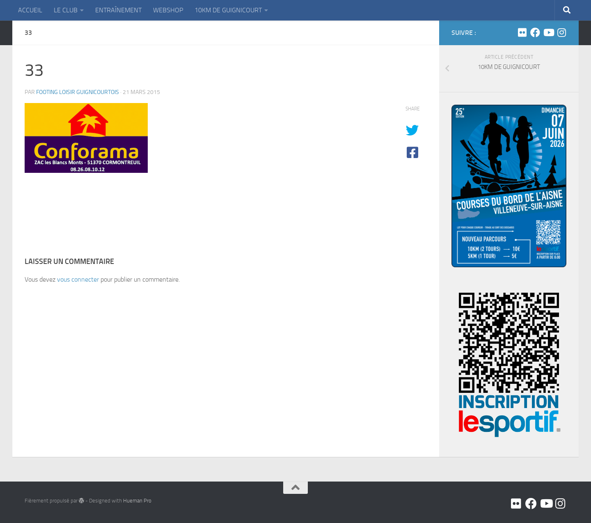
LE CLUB (66, 10)
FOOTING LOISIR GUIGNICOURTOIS (77, 92)
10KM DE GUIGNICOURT (228, 10)
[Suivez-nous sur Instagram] (561, 32)
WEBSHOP (168, 10)
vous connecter (78, 279)
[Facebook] (535, 32)
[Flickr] (522, 32)
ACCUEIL (30, 10)
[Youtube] (548, 32)
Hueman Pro (137, 501)
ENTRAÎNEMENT (118, 10)
